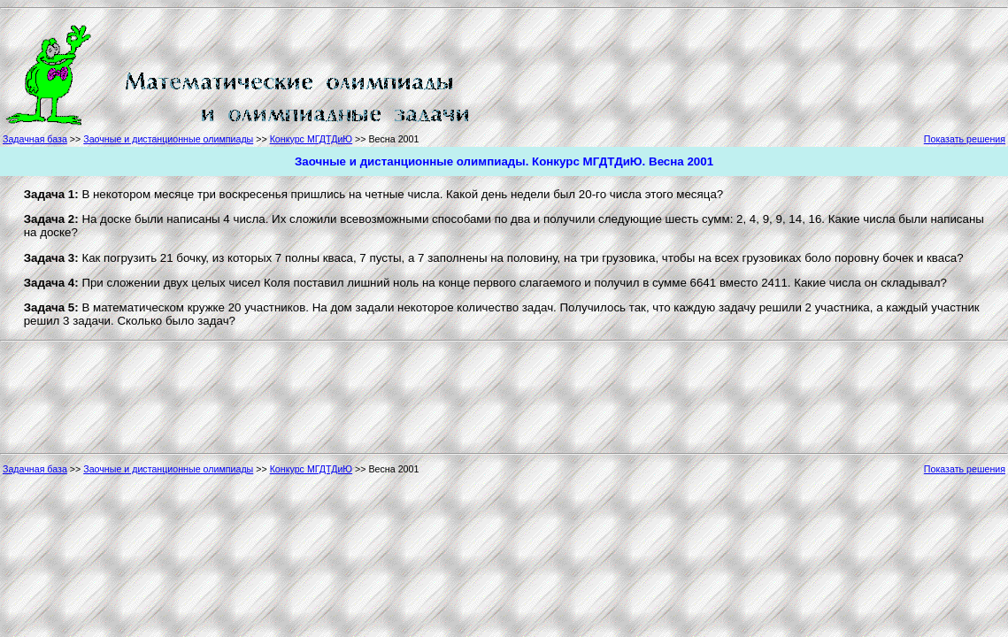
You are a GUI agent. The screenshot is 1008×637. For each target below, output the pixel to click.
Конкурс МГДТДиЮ (311, 139)
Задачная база (35, 139)
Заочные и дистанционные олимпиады (168, 139)
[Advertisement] (552, 72)
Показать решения (964, 139)
